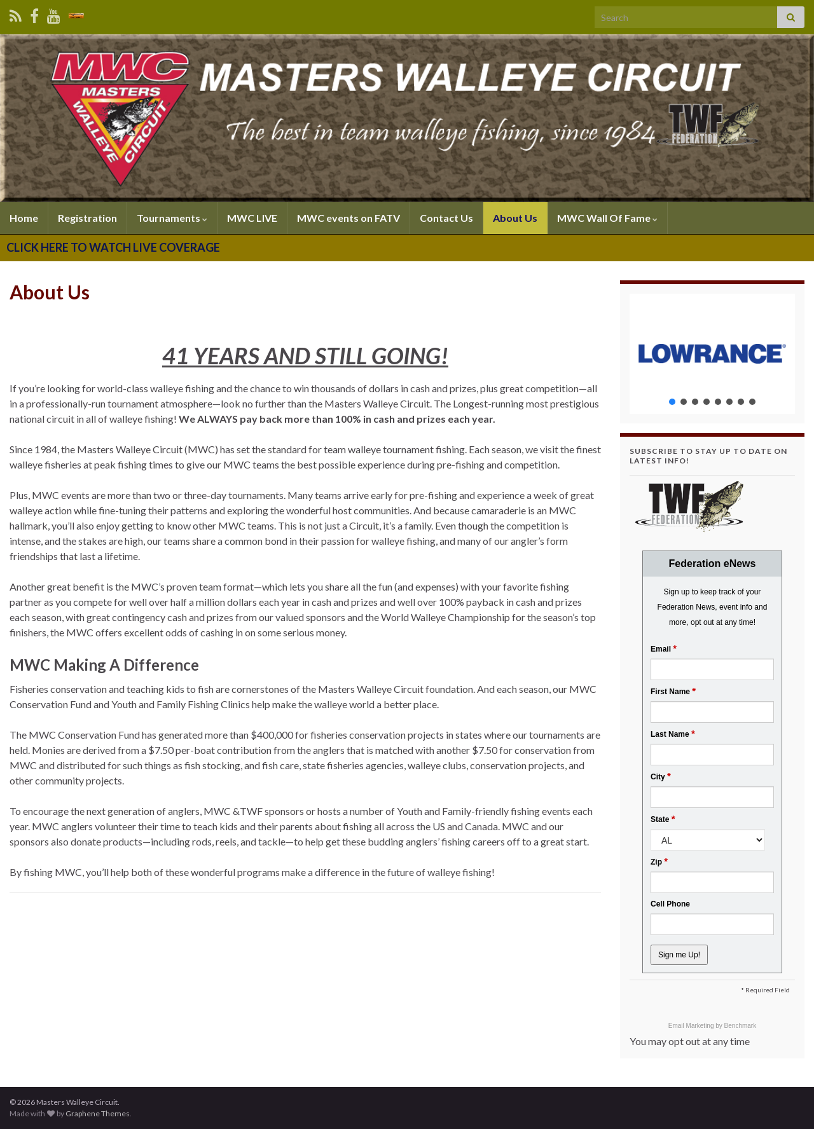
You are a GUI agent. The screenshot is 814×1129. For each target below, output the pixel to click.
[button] (712, 354)
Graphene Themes (98, 1113)
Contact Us (446, 218)
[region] (712, 354)
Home (24, 218)
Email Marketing (691, 1025)
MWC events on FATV (348, 218)
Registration (87, 218)
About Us (515, 218)
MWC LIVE (252, 218)
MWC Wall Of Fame (607, 218)
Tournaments (172, 218)
